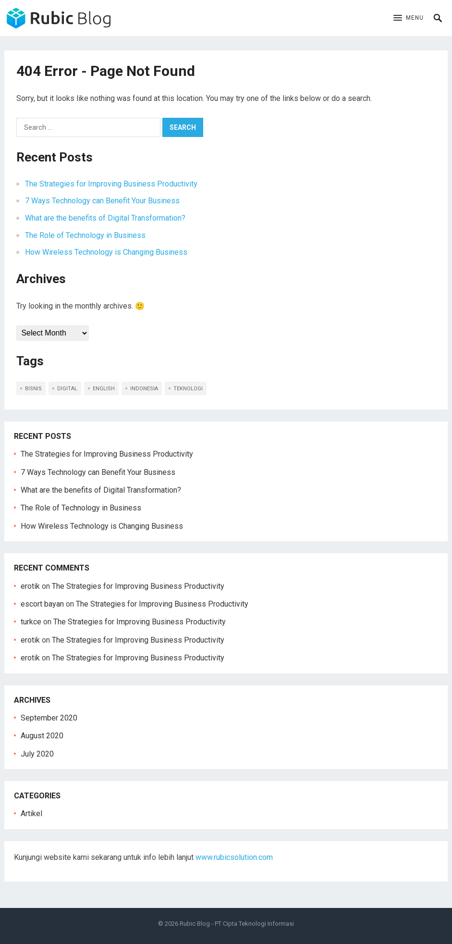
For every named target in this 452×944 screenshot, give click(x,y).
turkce (31, 621)
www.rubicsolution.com (234, 857)
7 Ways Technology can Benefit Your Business (102, 200)
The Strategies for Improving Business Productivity (111, 183)
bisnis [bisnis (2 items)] (33, 388)
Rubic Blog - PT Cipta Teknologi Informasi (237, 923)
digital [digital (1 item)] (67, 388)
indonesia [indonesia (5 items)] (144, 388)
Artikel (31, 813)
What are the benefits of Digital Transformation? (105, 218)
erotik (30, 586)
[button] (408, 18)
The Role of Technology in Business (85, 235)
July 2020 (37, 753)
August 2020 (42, 735)
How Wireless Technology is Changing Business (106, 252)
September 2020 (49, 717)
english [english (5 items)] (104, 388)
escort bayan (42, 604)
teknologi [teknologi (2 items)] (188, 388)
